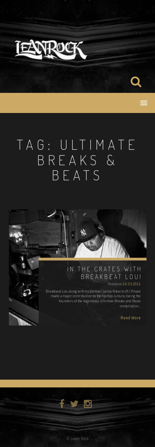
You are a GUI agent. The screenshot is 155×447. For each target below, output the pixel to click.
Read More (131, 318)
